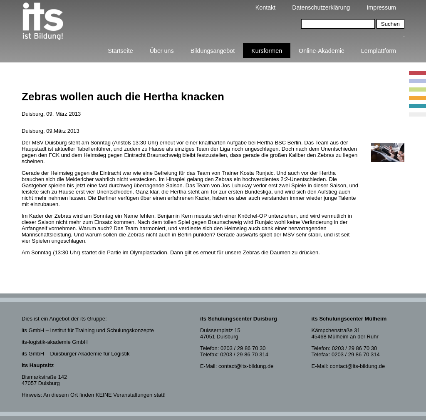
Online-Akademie (321, 50)
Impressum (381, 7)
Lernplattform (378, 50)
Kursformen (266, 50)
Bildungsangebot (213, 50)
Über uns (162, 50)
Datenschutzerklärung (321, 7)
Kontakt (265, 7)
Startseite (120, 50)
